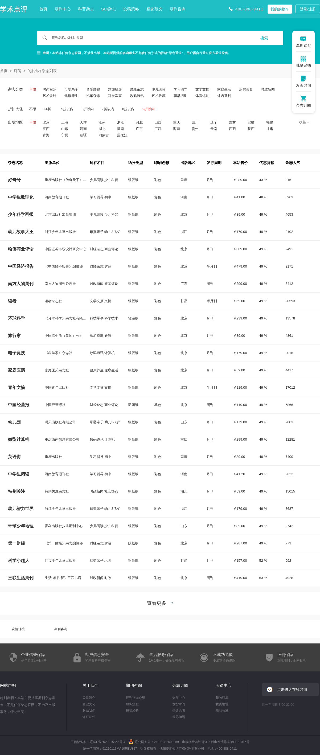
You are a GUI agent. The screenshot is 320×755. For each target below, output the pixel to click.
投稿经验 (132, 710)
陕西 (251, 129)
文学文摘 (202, 89)
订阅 (17, 71)
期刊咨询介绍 (135, 698)
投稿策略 (131, 9)
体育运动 (202, 96)
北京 (46, 122)
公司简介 (89, 698)
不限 (32, 89)
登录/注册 (308, 9)
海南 (176, 129)
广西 (157, 129)
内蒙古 (104, 135)
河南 (83, 129)
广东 (139, 129)
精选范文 (154, 9)
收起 (304, 122)
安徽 (251, 122)
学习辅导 (180, 89)
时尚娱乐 (49, 89)
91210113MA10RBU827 (119, 748)
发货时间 (178, 704)
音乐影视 (93, 89)
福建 (269, 122)
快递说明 (178, 710)
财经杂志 (137, 89)
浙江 (120, 122)
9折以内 (148, 109)
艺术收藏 (159, 96)
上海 (64, 122)
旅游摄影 (115, 89)
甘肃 (269, 129)
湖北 (102, 129)
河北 (139, 122)
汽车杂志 (93, 96)
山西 (157, 122)
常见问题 (178, 717)
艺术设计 (49, 96)
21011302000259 (166, 742)
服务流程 (132, 704)
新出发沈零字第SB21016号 (230, 742)
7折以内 (108, 109)
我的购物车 (279, 9)
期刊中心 (63, 9)
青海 (46, 135)
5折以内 (67, 109)
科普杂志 (86, 9)
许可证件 (89, 717)
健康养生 (71, 96)
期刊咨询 (178, 9)
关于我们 (91, 685)
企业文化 (89, 704)
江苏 (102, 122)
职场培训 (180, 96)
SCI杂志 (108, 9)
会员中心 (178, 698)
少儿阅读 (159, 89)
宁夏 (64, 135)
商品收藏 (222, 710)
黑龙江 (122, 135)
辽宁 (213, 122)
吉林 (232, 122)
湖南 (120, 129)
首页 (43, 9)
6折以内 (87, 109)
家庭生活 (224, 89)
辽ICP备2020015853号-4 (107, 742)
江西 (46, 129)
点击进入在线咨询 (292, 689)
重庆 (176, 122)
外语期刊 (224, 96)
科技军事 (115, 96)
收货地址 (222, 704)
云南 (213, 129)
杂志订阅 (180, 685)
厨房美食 (246, 89)
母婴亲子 (71, 89)
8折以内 (128, 109)
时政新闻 (268, 89)
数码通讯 (137, 96)
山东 (64, 129)
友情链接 (18, 629)
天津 (83, 122)
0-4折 (47, 109)
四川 (195, 122)
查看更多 (160, 603)
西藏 (232, 129)
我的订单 (222, 698)
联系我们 (89, 710)
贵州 (195, 129)
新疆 (83, 135)
